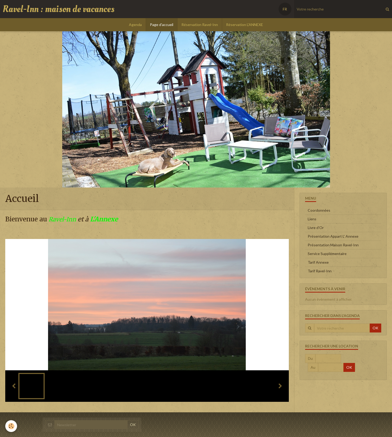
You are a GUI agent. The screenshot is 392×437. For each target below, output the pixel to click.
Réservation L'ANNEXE (244, 24)
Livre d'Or (316, 227)
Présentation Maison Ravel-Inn (333, 245)
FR (285, 9)
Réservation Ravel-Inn (199, 24)
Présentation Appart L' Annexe (333, 236)
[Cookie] (11, 426)
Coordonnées (319, 210)
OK (375, 328)
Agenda (135, 24)
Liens (312, 219)
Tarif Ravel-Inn (320, 271)
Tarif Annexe (318, 262)
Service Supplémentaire (327, 253)
